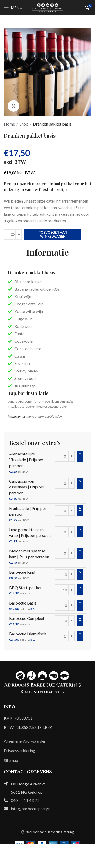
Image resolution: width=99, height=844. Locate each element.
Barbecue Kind (22, 572)
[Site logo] (47, 7)
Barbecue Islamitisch (27, 633)
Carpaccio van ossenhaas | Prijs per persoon (26, 486)
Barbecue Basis (23, 602)
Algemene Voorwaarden (25, 740)
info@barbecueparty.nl (31, 808)
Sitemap (11, 760)
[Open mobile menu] (13, 8)
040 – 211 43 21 (25, 800)
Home (9, 123)
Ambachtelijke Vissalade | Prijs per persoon (26, 459)
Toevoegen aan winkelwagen (53, 234)
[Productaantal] (12, 234)
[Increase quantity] (18, 234)
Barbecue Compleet (26, 618)
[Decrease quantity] (7, 234)
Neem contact (17, 416)
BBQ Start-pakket (25, 587)
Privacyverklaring (19, 750)
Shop (24, 123)
